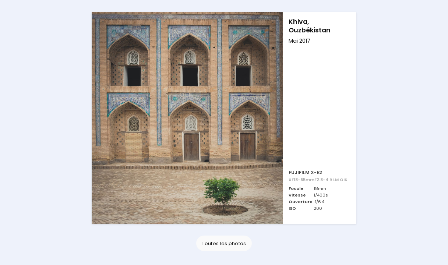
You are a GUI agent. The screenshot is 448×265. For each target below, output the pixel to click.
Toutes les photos (224, 243)
